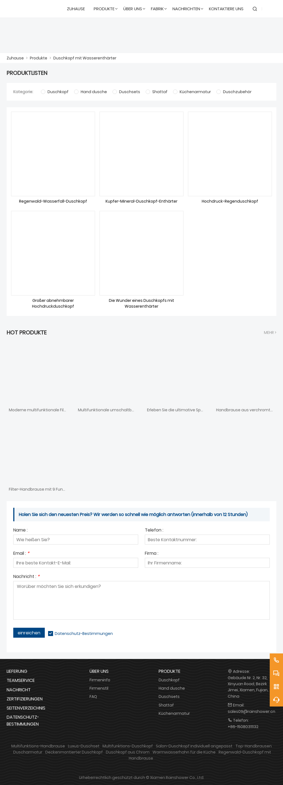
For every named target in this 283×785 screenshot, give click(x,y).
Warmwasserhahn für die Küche (184, 752)
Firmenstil (99, 688)
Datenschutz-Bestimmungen (84, 633)
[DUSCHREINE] (33, 9)
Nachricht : (26, 577)
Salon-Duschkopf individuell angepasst (194, 746)
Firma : (151, 553)
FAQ (93, 696)
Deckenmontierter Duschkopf (74, 752)
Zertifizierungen (25, 699)
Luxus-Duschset (83, 746)
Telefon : (154, 530)
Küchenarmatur (174, 713)
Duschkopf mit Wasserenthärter (84, 58)
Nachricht (19, 690)
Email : (21, 553)
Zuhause (15, 58)
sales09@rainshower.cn (251, 711)
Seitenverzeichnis (26, 708)
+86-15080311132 (243, 726)
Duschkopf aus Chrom (128, 752)
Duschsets (169, 696)
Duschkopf (169, 680)
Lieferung (17, 671)
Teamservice (21, 680)
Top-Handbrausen (253, 746)
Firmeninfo (100, 680)
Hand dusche (172, 688)
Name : (20, 530)
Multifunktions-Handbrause (38, 746)
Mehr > (270, 332)
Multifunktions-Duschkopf (128, 746)
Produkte (38, 58)
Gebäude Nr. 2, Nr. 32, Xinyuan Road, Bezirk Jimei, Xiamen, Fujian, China (248, 687)
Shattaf (166, 705)
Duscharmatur (27, 752)
